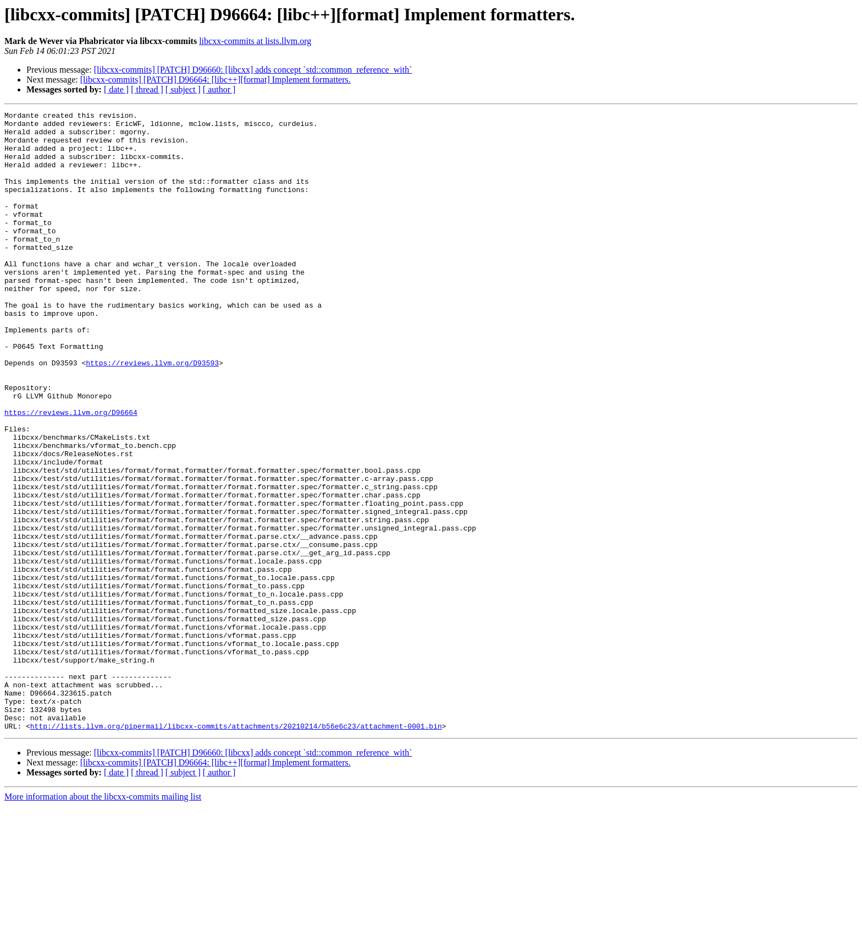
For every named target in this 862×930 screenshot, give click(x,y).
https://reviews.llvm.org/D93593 (152, 414)
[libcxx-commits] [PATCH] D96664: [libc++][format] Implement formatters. (215, 79)
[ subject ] (183, 89)
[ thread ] (147, 89)
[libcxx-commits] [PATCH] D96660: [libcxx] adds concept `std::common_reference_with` (253, 69)
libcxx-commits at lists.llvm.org (255, 41)
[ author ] (219, 89)
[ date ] (116, 89)
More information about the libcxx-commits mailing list (102, 920)
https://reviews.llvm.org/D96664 (70, 473)
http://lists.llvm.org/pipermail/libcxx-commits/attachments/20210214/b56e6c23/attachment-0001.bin (236, 850)
